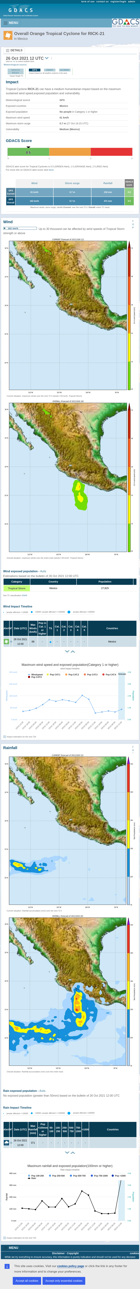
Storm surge (72, 183)
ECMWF (64, 70)
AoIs (43, 571)
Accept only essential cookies (63, 1280)
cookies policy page (70, 1266)
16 (11, 641)
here (51, 170)
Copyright (73, 1253)
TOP (133, 224)
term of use (88, 1)
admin (131, 1)
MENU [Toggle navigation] (10, 23)
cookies (134, 1253)
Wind (34, 183)
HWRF (49, 70)
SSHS (24, 595)
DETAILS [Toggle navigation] (14, 50)
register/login (118, 1)
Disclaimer (58, 1253)
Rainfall (108, 183)
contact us (102, 1)
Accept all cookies (27, 1280)
